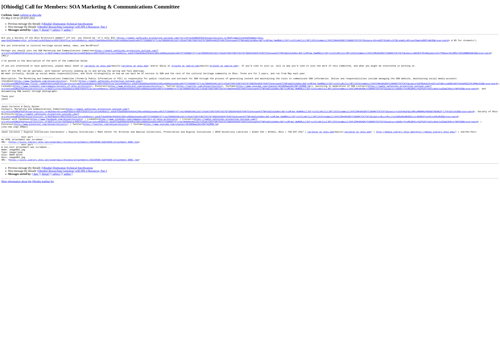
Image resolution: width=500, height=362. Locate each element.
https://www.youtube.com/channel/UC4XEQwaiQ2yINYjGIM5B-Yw (273, 96)
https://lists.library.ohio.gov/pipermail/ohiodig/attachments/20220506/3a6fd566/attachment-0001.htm (74, 163)
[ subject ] (56, 29)
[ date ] (36, 29)
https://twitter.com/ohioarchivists (199, 96)
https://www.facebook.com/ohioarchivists (40, 90)
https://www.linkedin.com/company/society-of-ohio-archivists (52, 96)
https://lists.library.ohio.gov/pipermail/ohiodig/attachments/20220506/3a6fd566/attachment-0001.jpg (74, 184)
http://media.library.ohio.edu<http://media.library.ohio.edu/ (415, 151)
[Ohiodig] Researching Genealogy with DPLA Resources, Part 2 (72, 26)
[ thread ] (45, 29)
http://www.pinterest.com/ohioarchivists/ (41, 141)
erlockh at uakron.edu (185, 71)
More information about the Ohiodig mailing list (27, 206)
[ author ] (67, 29)
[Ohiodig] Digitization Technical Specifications (67, 23)
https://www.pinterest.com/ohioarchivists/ (135, 96)
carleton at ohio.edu (30, 15)
